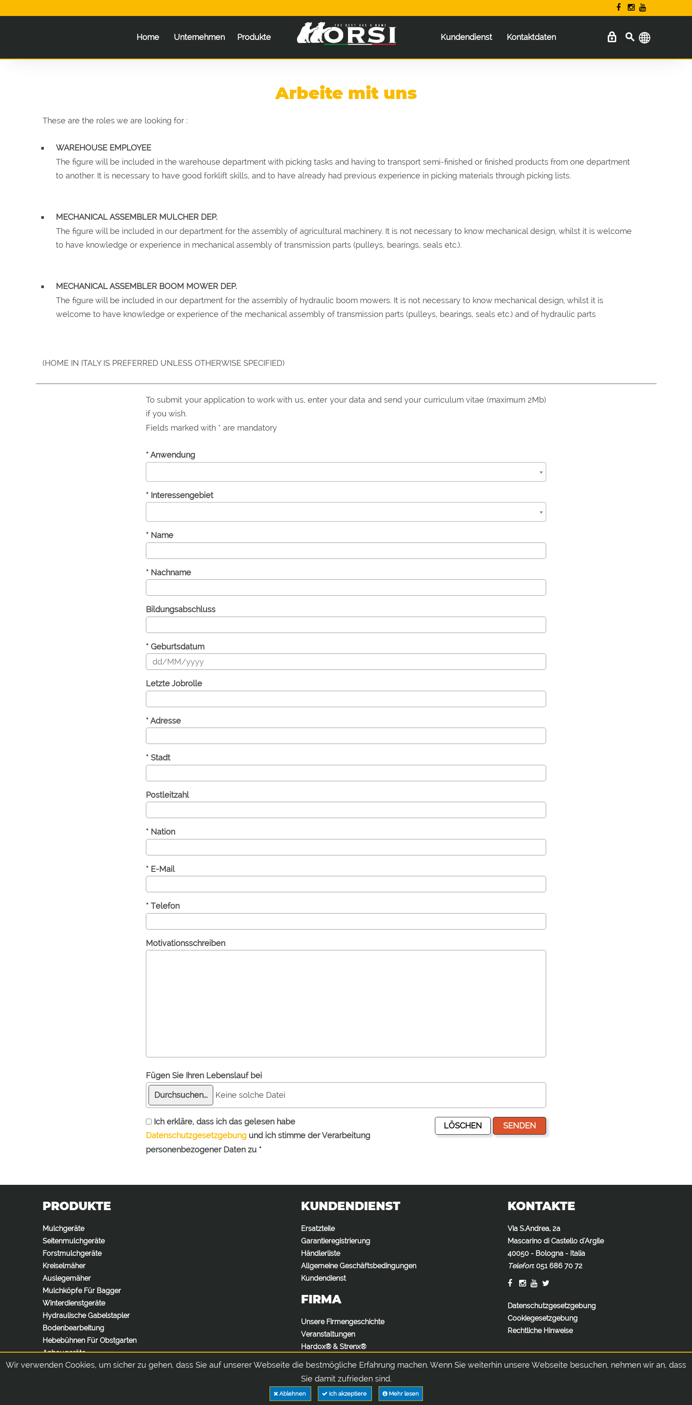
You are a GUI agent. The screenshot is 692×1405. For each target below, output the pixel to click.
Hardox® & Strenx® (333, 1346)
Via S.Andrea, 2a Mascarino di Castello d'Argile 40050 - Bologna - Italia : (556, 1247)
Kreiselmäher (64, 1266)
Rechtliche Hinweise (540, 1330)
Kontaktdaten (531, 37)
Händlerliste (320, 1253)
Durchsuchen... (180, 1095)
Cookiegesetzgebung (543, 1318)
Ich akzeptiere (345, 1393)
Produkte (254, 37)
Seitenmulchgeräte (74, 1241)
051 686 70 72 (559, 1266)
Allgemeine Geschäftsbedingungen (358, 1266)
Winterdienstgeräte (74, 1303)
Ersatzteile (318, 1228)
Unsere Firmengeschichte (342, 1322)
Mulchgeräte (63, 1228)
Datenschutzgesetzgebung (196, 1135)
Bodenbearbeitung (73, 1328)
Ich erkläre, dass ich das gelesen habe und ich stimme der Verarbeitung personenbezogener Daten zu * (258, 1135)
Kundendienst (466, 37)
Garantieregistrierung (335, 1241)
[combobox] (346, 472)
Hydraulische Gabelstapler (86, 1315)
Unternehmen (199, 37)
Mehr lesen (401, 1393)
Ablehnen (290, 1393)
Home (148, 37)
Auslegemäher (67, 1278)
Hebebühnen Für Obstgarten (90, 1340)
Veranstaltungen (328, 1334)
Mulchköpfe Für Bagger (82, 1290)
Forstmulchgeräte (72, 1253)
